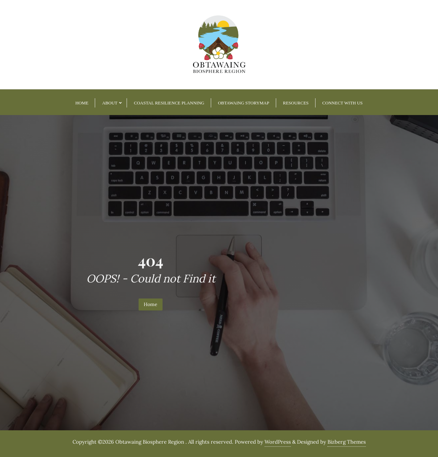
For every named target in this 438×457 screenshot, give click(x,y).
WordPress (278, 442)
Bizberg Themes (346, 442)
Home (150, 304)
